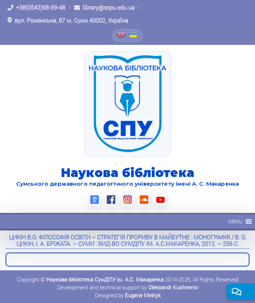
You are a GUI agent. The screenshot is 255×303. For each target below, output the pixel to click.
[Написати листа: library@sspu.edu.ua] (104, 7)
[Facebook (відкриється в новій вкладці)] (111, 199)
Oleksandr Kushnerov (173, 287)
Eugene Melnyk (142, 295)
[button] (235, 221)
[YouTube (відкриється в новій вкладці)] (160, 199)
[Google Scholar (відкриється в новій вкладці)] (94, 199)
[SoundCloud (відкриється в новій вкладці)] (144, 199)
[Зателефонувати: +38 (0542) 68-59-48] (36, 7)
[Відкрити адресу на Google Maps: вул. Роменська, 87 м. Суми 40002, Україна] (68, 20)
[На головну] (127, 104)
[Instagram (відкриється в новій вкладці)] (127, 199)
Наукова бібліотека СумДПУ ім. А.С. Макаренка (105, 279)
